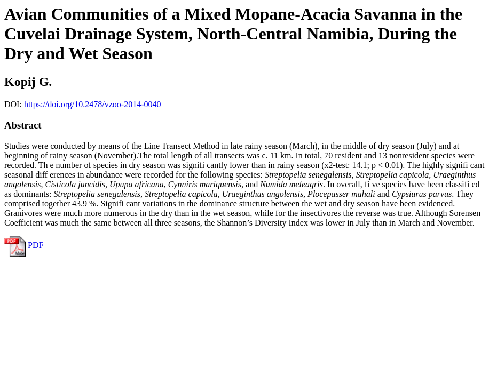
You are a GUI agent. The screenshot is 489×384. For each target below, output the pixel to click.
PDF (23, 245)
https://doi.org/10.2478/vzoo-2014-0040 (92, 104)
